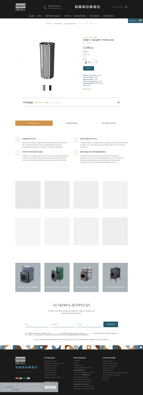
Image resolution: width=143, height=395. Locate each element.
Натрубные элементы (50, 375)
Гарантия (105, 379)
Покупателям (80, 16)
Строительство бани (108, 368)
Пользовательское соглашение (112, 375)
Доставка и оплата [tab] (109, 123)
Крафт (89, 89)
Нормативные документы (80, 377)
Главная (49, 23)
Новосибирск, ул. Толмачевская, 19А (83, 388)
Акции (31, 16)
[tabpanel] (71, 150)
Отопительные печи (50, 370)
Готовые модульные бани (110, 363)
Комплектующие (52, 16)
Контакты (76, 363)
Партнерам (94, 16)
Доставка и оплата (108, 370)
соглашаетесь (55, 333)
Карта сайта (106, 377)
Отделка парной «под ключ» (110, 365)
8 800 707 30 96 (54, 6)
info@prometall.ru (86, 374)
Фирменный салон (108, 361)
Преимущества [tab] (34, 123)
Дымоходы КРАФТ (70, 23)
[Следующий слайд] (75, 60)
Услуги (67, 16)
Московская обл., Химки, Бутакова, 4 (83, 386)
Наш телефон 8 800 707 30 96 (82, 379)
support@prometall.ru (55, 8)
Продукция (58, 23)
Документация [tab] (71, 123)
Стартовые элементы (50, 372)
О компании (108, 16)
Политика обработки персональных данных (115, 372)
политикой (90, 333)
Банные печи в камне (50, 368)
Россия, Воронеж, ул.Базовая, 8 (82, 381)
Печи (39, 16)
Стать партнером (78, 365)
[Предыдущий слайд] (18, 60)
